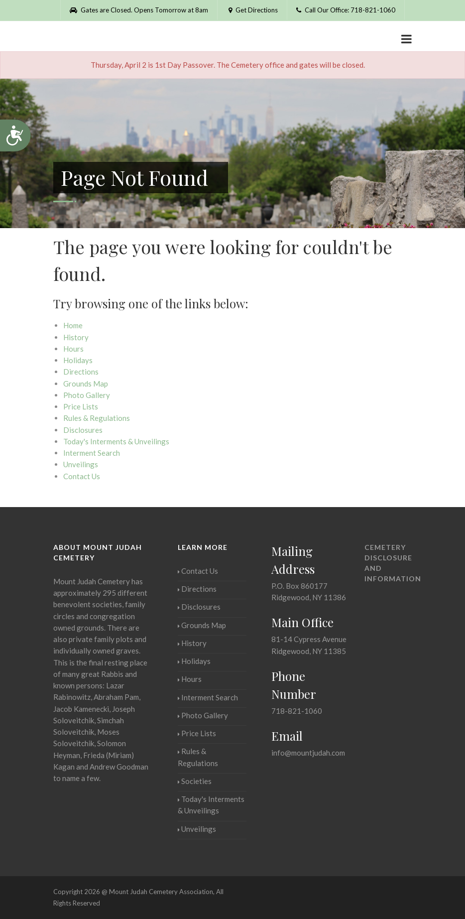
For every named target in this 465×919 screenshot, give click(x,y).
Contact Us (81, 476)
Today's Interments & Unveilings (116, 441)
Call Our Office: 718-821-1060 (345, 10)
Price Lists (80, 406)
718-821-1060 (296, 710)
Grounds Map (85, 383)
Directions (81, 371)
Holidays (78, 360)
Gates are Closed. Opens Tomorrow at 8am (139, 10)
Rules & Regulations (96, 417)
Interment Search (91, 452)
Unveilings (80, 464)
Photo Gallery (86, 395)
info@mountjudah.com (308, 752)
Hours (73, 348)
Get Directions (252, 10)
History (76, 337)
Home (73, 325)
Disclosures (83, 429)
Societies (195, 781)
